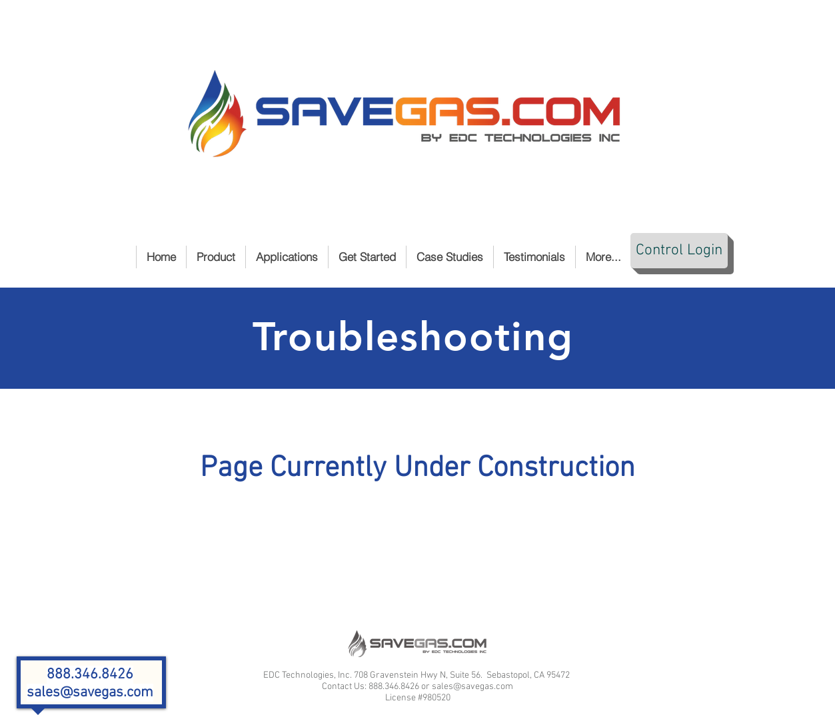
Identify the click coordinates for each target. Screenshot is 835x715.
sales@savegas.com (90, 693)
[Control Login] (679, 250)
